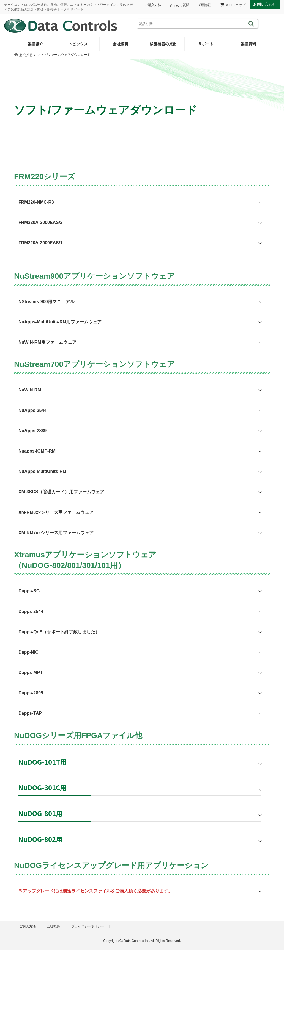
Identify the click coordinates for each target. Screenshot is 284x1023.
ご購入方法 (153, 5)
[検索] (252, 24)
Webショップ (232, 5)
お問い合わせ (264, 4)
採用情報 (204, 5)
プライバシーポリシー (87, 926)
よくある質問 (179, 5)
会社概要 (53, 926)
